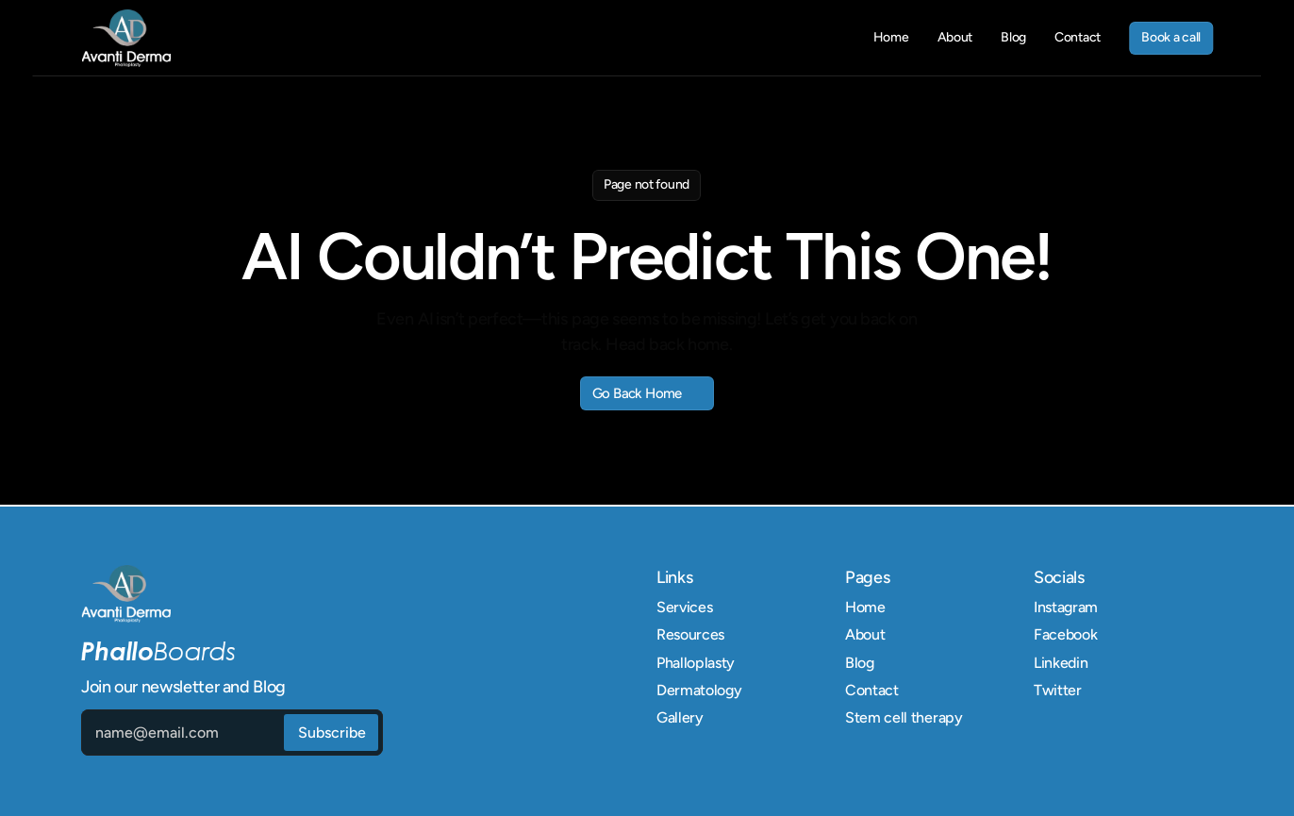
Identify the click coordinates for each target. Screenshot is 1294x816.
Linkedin (1060, 663)
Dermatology (698, 690)
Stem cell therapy (904, 717)
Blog (859, 663)
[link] (126, 38)
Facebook (1065, 634)
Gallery (680, 717)
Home (865, 607)
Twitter (1058, 690)
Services (684, 607)
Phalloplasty (695, 663)
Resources (690, 634)
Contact (872, 690)
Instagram (1066, 607)
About (865, 634)
